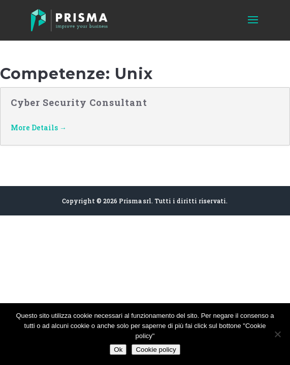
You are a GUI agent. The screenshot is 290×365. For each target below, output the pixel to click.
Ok (118, 349)
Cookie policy (156, 349)
